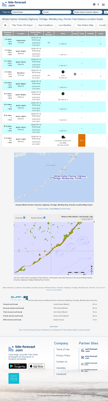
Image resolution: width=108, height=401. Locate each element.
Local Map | (55, 209)
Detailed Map (65, 209)
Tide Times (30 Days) (22, 25)
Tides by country (10, 12)
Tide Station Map (85, 25)
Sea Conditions (45, 25)
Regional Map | (43, 209)
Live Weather (65, 25)
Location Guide (84, 330)
